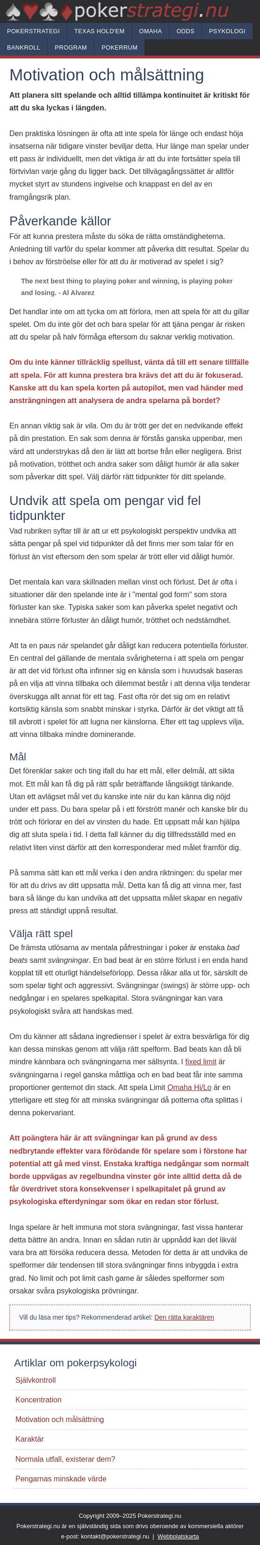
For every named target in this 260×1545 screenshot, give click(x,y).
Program (71, 47)
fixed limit (201, 1062)
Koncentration (38, 1400)
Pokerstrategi (33, 31)
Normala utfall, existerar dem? (65, 1459)
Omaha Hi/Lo (189, 1087)
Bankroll (23, 47)
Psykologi (227, 31)
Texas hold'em (99, 31)
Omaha (150, 31)
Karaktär (29, 1439)
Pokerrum (119, 47)
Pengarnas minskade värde (61, 1479)
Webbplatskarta (178, 1536)
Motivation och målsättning (59, 1419)
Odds (185, 31)
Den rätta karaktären (184, 1317)
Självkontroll (35, 1380)
